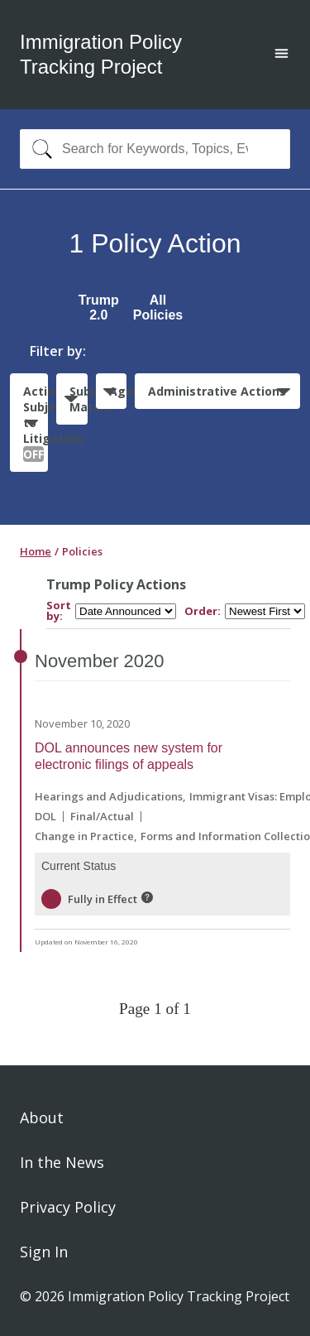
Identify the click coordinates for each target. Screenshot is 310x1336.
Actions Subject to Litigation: (35, 422)
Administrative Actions (217, 391)
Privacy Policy (68, 1207)
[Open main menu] (281, 55)
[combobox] (155, 149)
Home (35, 551)
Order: (202, 611)
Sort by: (58, 611)
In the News (62, 1162)
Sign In (44, 1252)
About (42, 1117)
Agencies (117, 391)
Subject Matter (78, 399)
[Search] (38, 149)
